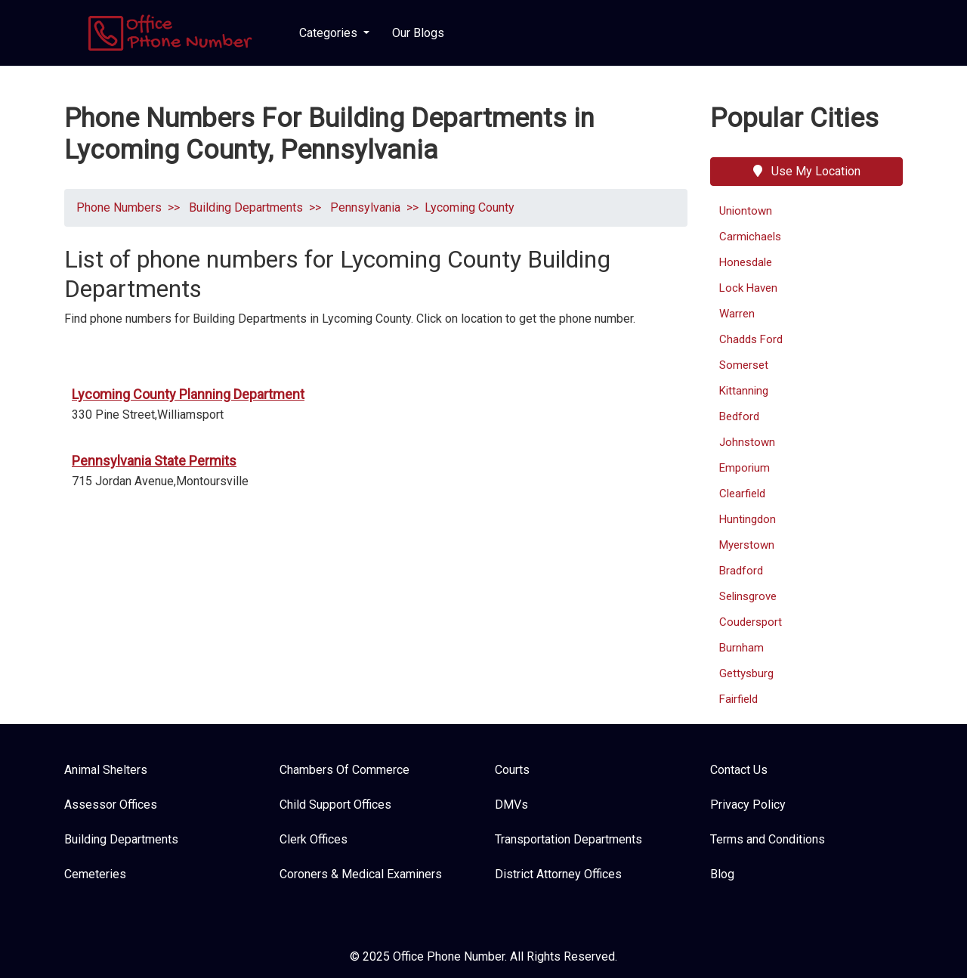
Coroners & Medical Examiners (361, 874)
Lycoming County (469, 207)
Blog (722, 874)
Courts (512, 770)
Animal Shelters (105, 770)
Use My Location (806, 171)
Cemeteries (95, 874)
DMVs (511, 804)
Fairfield (738, 699)
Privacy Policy (748, 804)
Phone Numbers (119, 207)
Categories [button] (329, 33)
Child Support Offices (335, 804)
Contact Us (739, 770)
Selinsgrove (748, 596)
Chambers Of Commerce (344, 770)
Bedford (739, 416)
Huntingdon (747, 519)
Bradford (741, 570)
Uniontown (745, 211)
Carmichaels (750, 236)
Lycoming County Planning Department (188, 394)
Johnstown (747, 442)
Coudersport (750, 622)
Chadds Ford (751, 339)
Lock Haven (748, 288)
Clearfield (742, 493)
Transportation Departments (568, 839)
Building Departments (244, 207)
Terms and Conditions (767, 839)
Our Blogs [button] (418, 33)
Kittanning (743, 391)
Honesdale (745, 262)
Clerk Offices (314, 839)
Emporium (744, 468)
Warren (737, 313)
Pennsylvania (363, 207)
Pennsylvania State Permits (154, 461)
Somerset (743, 365)
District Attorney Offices (558, 874)
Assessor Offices (110, 804)
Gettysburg (746, 673)
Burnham (741, 648)
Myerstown (746, 545)
